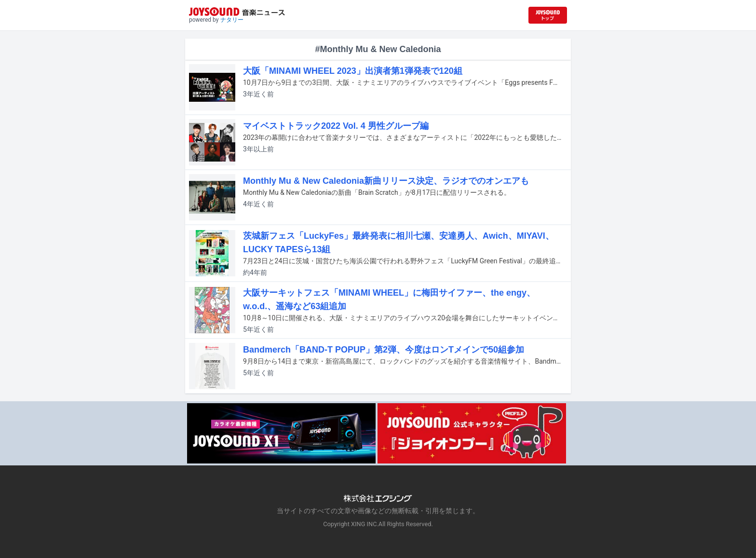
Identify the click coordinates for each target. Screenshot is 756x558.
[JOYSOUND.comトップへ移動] (547, 15)
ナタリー (231, 19)
